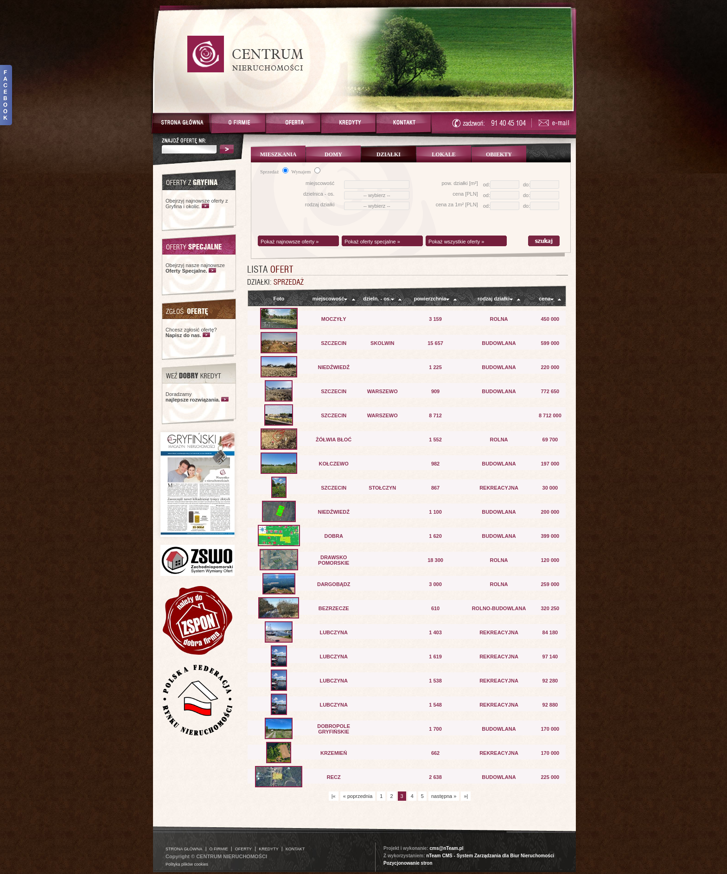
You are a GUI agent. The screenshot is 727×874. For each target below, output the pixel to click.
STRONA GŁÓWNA (184, 849)
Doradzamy (193, 396)
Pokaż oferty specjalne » (372, 241)
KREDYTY (269, 849)
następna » (443, 796)
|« (334, 796)
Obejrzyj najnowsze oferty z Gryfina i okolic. (197, 203)
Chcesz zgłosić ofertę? (191, 332)
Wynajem (305, 171)
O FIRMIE (219, 849)
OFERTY (243, 849)
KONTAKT (295, 849)
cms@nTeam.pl (446, 848)
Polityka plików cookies (187, 864)
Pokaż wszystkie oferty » (456, 241)
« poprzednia (358, 796)
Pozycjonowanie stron (408, 863)
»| (466, 796)
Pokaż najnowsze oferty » (290, 241)
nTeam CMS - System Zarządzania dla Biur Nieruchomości (490, 855)
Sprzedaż (274, 171)
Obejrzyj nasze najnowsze (195, 268)
